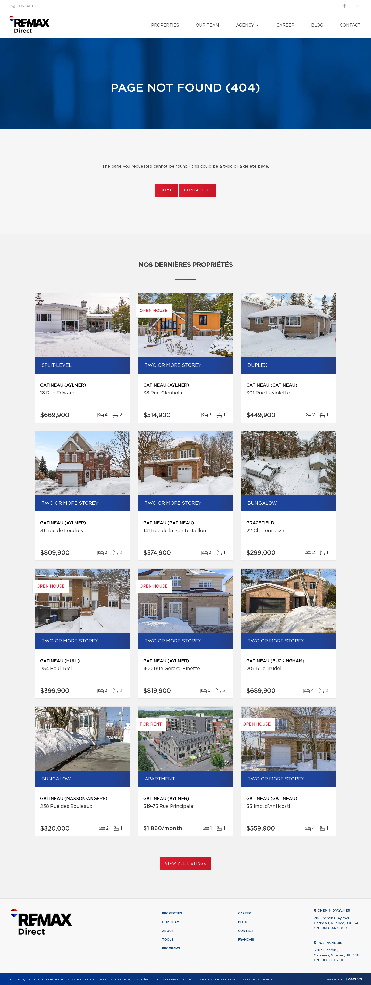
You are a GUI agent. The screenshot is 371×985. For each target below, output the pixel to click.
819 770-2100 (333, 960)
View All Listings (185, 864)
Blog (317, 25)
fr (358, 6)
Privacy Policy (200, 979)
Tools (167, 939)
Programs (171, 948)
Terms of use (225, 979)
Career (285, 25)
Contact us (27, 6)
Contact (350, 25)
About (168, 930)
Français (246, 939)
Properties (165, 25)
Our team (207, 25)
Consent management (256, 979)
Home (166, 190)
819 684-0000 (334, 928)
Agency (245, 25)
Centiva (354, 979)
